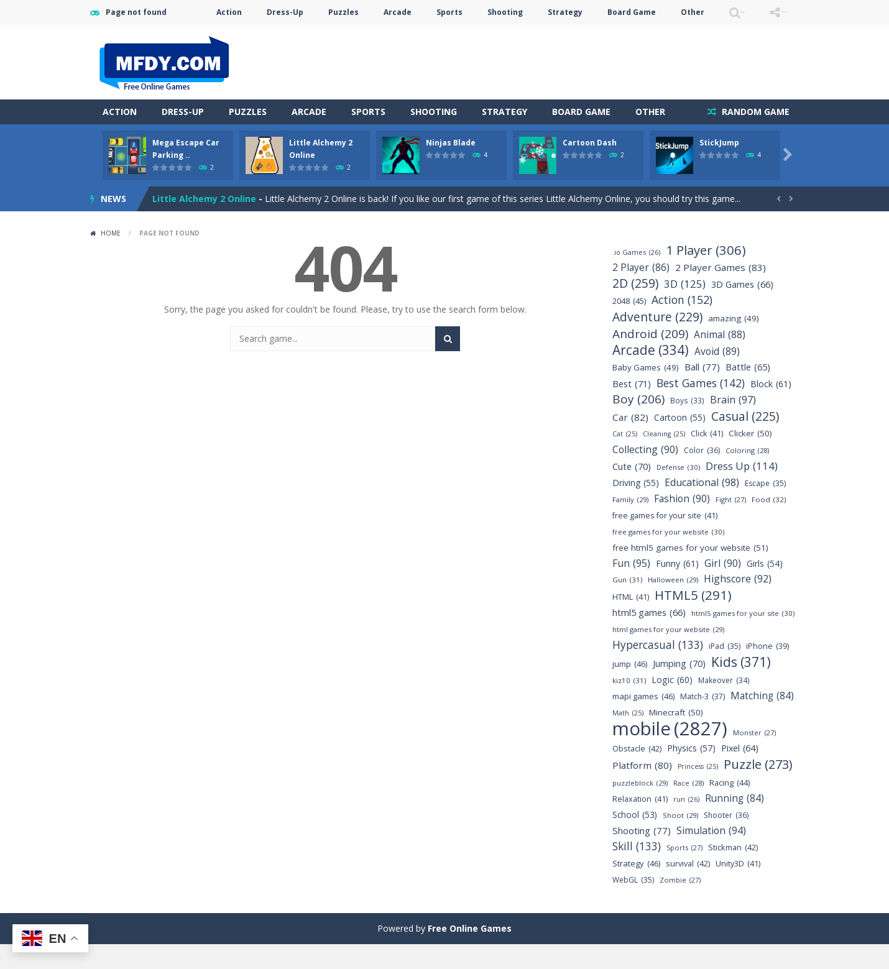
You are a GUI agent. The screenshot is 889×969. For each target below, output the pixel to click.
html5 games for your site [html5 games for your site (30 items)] (743, 638)
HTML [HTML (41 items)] (630, 622)
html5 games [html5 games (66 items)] (649, 637)
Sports (380, 37)
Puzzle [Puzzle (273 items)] (758, 789)
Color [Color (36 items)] (702, 475)
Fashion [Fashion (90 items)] (682, 523)
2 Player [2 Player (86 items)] (641, 292)
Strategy (495, 37)
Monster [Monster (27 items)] (754, 757)
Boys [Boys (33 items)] (687, 425)
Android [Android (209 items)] (650, 359)
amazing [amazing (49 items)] (733, 343)
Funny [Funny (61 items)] (677, 588)
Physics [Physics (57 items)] (691, 773)
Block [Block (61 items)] (770, 408)
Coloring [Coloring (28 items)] (747, 475)
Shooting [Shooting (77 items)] (641, 855)
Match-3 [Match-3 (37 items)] (702, 721)
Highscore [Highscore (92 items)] (738, 604)
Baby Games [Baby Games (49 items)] (645, 392)
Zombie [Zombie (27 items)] (680, 904)
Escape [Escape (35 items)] (765, 508)
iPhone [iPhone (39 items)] (767, 671)
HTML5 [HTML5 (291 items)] (693, 620)
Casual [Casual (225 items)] (745, 441)
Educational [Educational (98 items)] (702, 507)
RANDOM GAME (754, 136)
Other (623, 37)
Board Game (562, 37)
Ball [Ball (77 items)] (702, 392)
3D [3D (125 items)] (685, 308)
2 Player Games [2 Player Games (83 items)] (720, 292)
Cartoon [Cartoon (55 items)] (680, 442)
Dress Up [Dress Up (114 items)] (742, 490)
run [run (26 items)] (686, 824)
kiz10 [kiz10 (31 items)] (629, 705)
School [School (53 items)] (634, 839)
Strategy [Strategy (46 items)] (636, 888)
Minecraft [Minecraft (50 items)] (676, 737)
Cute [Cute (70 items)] (631, 491)
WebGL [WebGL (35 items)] (633, 904)
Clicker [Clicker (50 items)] (750, 458)
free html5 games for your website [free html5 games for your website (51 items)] (690, 573)
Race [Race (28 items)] (688, 807)
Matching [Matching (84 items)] (762, 720)
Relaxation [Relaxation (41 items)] (640, 824)
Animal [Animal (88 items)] (719, 359)
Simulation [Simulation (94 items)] (711, 855)
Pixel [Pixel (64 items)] (739, 773)
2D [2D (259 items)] (635, 308)
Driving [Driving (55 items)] (635, 507)
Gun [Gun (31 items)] (627, 604)
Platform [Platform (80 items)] (642, 790)
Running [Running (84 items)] (734, 823)
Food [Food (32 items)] (769, 524)
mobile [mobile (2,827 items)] (669, 753)
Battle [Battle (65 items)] (747, 392)
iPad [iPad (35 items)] (724, 671)
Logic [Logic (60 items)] (672, 704)
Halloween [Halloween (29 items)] (673, 604)
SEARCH (688, 37)
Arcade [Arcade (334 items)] (650, 375)
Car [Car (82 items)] (630, 442)
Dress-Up (215, 37)
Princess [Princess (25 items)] (698, 791)
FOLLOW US (764, 37)
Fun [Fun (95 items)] (631, 588)
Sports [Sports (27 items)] (684, 872)
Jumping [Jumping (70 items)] (679, 688)
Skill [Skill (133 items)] (636, 871)
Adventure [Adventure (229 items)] (657, 341)
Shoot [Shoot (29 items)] (680, 840)
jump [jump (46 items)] (629, 689)
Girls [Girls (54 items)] (765, 588)
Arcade (328, 37)
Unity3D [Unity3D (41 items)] (738, 888)
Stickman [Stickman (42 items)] (733, 872)
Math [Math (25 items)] (627, 738)
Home (110, 258)
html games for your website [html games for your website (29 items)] (668, 654)
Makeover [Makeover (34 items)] (724, 705)
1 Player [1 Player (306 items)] (706, 275)
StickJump (719, 167)
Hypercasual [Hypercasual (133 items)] (657, 669)
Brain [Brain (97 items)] (733, 425)
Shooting (435, 37)
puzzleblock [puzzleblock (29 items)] (640, 807)
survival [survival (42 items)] (688, 888)
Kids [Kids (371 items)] (741, 686)
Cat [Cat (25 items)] (624, 459)
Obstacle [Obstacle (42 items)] (636, 773)
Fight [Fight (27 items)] (731, 524)
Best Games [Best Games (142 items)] (700, 408)
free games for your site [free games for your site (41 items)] (664, 540)
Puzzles (274, 37)
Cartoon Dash (590, 167)
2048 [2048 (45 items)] (629, 326)
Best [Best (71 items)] (631, 408)
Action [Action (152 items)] (682, 325)
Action (159, 37)
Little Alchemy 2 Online (204, 223)
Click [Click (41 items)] (707, 458)
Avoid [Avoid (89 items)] (717, 376)
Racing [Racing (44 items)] (729, 807)
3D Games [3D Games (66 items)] (742, 309)
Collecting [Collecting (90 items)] (645, 474)
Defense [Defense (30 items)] (678, 492)
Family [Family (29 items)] (630, 524)
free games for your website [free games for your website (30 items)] (668, 556)
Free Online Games (470, 953)
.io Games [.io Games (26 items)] (636, 277)
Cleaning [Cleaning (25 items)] (664, 459)
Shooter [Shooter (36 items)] (726, 840)
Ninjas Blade (451, 167)
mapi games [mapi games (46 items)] (643, 721)
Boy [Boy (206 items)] (638, 424)
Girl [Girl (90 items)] (722, 588)
